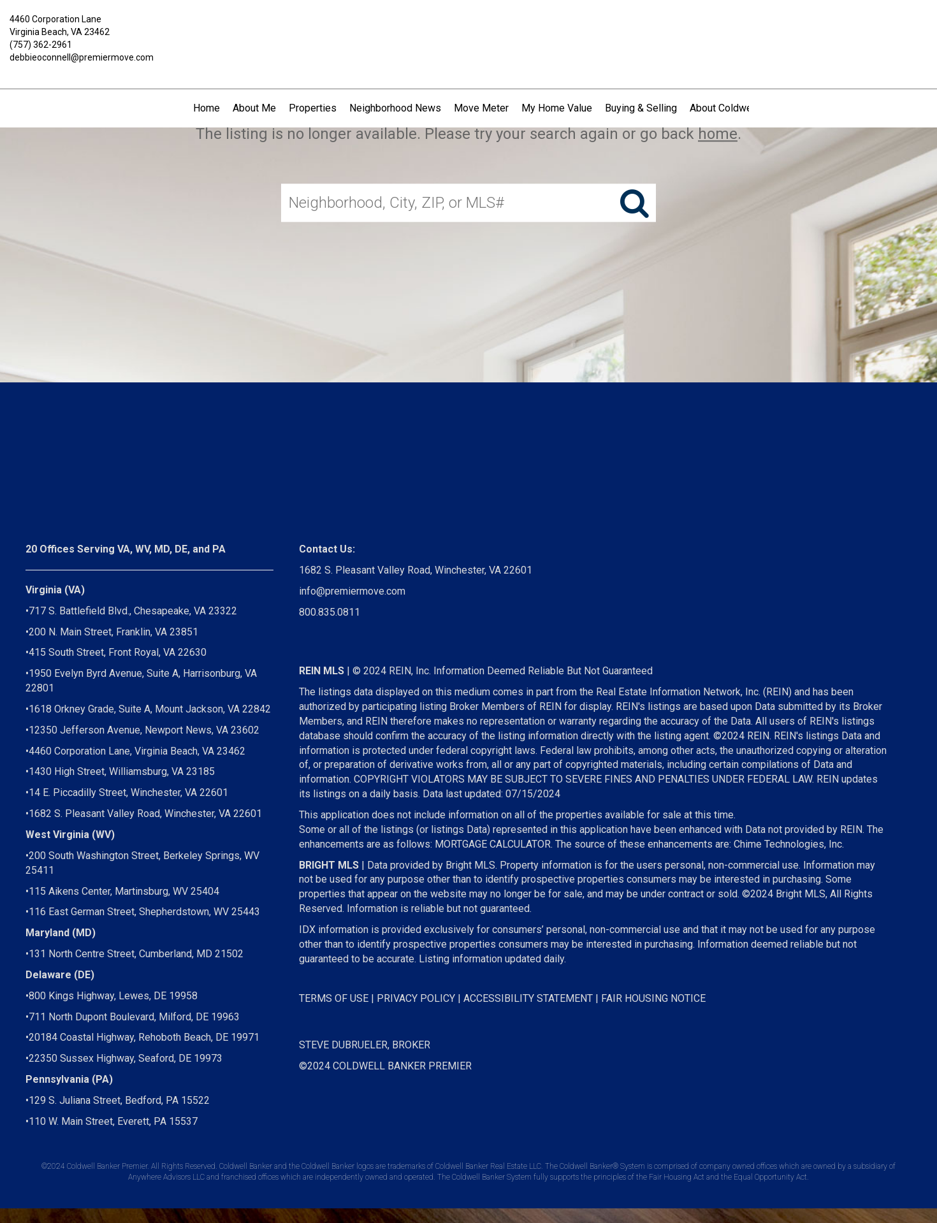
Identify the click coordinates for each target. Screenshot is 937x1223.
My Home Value (556, 108)
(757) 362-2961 (41, 45)
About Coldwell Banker (740, 108)
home (717, 134)
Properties (313, 108)
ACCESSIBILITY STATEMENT (528, 998)
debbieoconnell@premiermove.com (82, 57)
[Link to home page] (468, 29)
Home (206, 108)
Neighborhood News (395, 108)
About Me (254, 108)
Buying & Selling (641, 108)
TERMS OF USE (333, 998)
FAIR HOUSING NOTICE (653, 998)
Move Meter (481, 108)
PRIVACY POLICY (416, 998)
